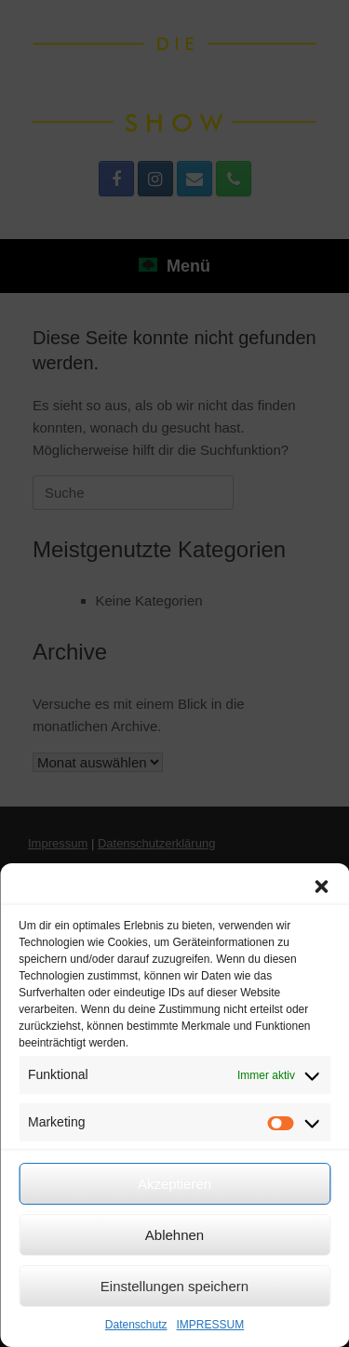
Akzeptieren (174, 1184)
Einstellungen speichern (174, 1286)
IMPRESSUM (211, 1324)
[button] (321, 886)
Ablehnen (174, 1235)
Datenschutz (136, 1324)
